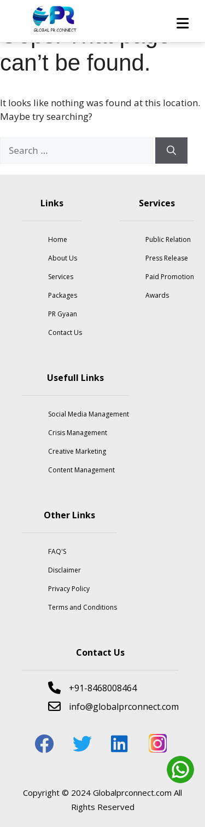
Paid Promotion (169, 276)
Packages (62, 295)
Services (60, 276)
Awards (157, 295)
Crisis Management (77, 432)
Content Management (81, 470)
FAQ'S (57, 551)
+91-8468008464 (92, 687)
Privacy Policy (69, 588)
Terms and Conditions (82, 607)
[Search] (171, 150)
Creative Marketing (77, 451)
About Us (62, 258)
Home (57, 239)
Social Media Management (88, 414)
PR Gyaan (62, 314)
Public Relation (168, 239)
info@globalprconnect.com (113, 706)
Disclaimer (64, 570)
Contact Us (65, 332)
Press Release (166, 258)
